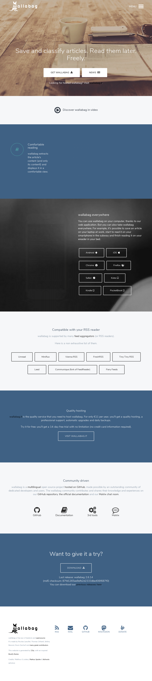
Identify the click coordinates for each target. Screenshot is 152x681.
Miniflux (46, 356)
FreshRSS (98, 356)
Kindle (90, 290)
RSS (57, 630)
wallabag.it (96, 83)
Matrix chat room (109, 494)
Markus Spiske (35, 659)
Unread (22, 356)
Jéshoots (46, 659)
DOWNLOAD (76, 567)
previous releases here (89, 584)
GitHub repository (47, 494)
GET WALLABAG (62, 72)
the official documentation (74, 494)
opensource (40, 638)
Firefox (118, 265)
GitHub (85, 630)
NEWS (94, 72)
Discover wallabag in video (76, 110)
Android (91, 252)
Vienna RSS (71, 356)
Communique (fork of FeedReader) (72, 369)
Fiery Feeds (112, 369)
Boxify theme (13, 654)
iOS (116, 252)
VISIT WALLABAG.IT (76, 436)
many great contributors (39, 645)
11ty (32, 650)
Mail (70, 630)
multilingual (34, 487)
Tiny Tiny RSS (126, 356)
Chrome (92, 265)
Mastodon (104, 630)
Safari (90, 278)
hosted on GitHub (75, 487)
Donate (123, 630)
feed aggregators (84, 336)
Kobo (115, 278)
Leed (36, 369)
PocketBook (117, 290)
